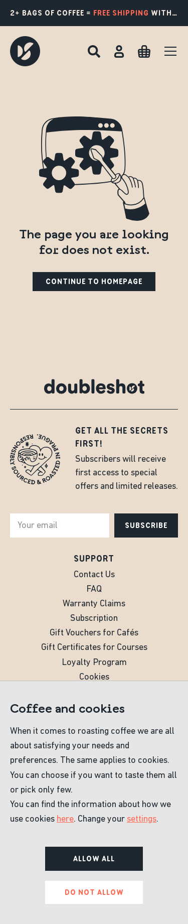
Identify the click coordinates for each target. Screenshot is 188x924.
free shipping (121, 13)
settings (141, 819)
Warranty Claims (94, 604)
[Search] (94, 51)
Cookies (94, 677)
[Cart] (144, 51)
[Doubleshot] (25, 51)
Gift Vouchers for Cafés (94, 633)
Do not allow (94, 892)
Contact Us (94, 575)
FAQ (94, 589)
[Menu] (170, 51)
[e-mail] (59, 525)
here (65, 819)
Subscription (94, 618)
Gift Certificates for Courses (94, 647)
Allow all (94, 859)
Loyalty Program (94, 663)
